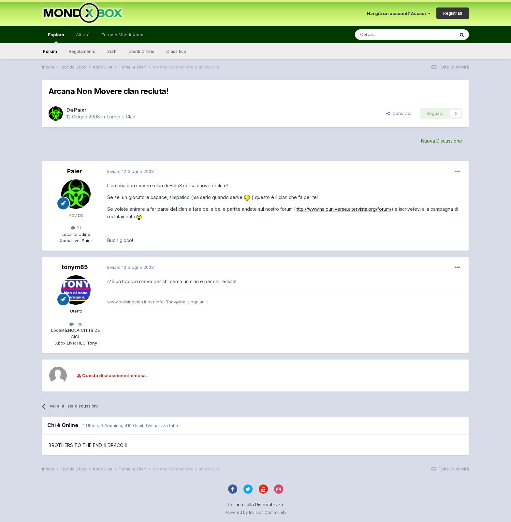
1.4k (75, 324)
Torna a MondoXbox (122, 34)
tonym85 (75, 267)
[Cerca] (385, 34)
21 (76, 227)
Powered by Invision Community (255, 512)
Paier (80, 110)
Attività (83, 34)
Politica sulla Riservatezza (255, 504)
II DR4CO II (115, 445)
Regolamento (82, 51)
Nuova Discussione (441, 141)
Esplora (56, 37)
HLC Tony (86, 342)
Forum (50, 51)
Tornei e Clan (120, 116)
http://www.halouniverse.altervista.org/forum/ (343, 209)
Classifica (176, 51)
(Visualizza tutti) (162, 425)
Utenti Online (141, 51)
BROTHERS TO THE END (75, 445)
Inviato (130, 171)
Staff (112, 51)
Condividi (398, 113)
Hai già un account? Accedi (399, 13)
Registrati (452, 13)
